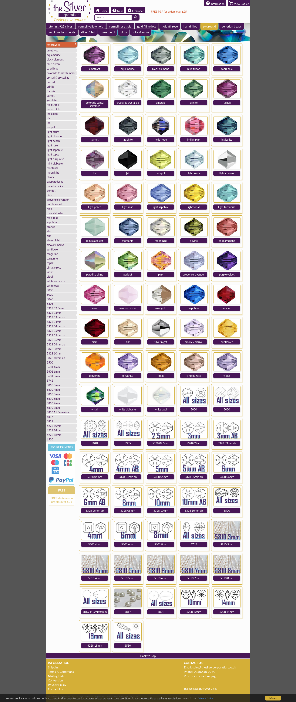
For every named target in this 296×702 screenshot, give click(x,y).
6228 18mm (54, 434)
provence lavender (58, 199)
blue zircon (53, 64)
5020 (50, 294)
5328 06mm (54, 339)
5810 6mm (53, 398)
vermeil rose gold (120, 26)
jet (48, 122)
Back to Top (148, 656)
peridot (51, 190)
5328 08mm (54, 349)
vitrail (50, 276)
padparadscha (55, 181)
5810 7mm (53, 403)
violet (50, 272)
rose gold (52, 217)
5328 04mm (54, 321)
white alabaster (56, 281)
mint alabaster (55, 163)
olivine (51, 177)
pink (49, 195)
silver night (53, 240)
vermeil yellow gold (90, 26)
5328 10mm (54, 353)
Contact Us (55, 689)
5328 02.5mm (55, 308)
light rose (52, 145)
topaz (50, 263)
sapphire (52, 222)
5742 (50, 380)
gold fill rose (170, 26)
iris (48, 118)
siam (49, 231)
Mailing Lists (56, 676)
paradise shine (55, 186)
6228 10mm (54, 425)
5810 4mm (53, 389)
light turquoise (55, 159)
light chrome (54, 136)
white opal (53, 285)
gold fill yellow (146, 26)
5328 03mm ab (56, 317)
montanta (52, 168)
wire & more (141, 32)
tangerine (52, 254)
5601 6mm (53, 371)
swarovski (209, 26)
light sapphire (55, 150)
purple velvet (54, 204)
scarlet (51, 226)
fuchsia (51, 91)
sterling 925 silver (60, 26)
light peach (53, 140)
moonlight (53, 172)
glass (124, 32)
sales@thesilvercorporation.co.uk (214, 667)
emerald (51, 82)
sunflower (53, 249)
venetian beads (232, 26)
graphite (52, 100)
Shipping (53, 667)
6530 (50, 439)
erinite (51, 86)
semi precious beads (62, 32)
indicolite (52, 113)
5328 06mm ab (56, 344)
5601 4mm (53, 367)
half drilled (190, 26)
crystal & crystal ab (58, 77)
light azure (53, 131)
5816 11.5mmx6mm (59, 412)
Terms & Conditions (61, 671)
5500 (50, 362)
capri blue (53, 68)
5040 (50, 299)
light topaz (53, 154)
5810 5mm (53, 394)
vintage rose (54, 267)
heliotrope (53, 104)
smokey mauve (55, 245)
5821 (50, 421)
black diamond (55, 59)
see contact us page (204, 676)
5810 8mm (53, 407)
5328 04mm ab (56, 326)
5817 (50, 416)
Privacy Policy (57, 684)
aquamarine (54, 55)
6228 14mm (54, 430)
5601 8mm (53, 376)
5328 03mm (54, 312)
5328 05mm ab (56, 335)
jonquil (51, 127)
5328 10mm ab (56, 358)
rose (49, 208)
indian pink (53, 109)
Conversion (55, 680)
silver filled (88, 32)
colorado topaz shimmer (61, 73)
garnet (51, 95)
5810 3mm (53, 385)
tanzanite (52, 258)
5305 (50, 303)
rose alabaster (55, 213)
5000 (50, 290)
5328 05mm (54, 330)
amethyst (52, 50)
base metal (108, 32)
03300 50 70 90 (204, 671)
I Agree (273, 698)
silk (49, 235)
